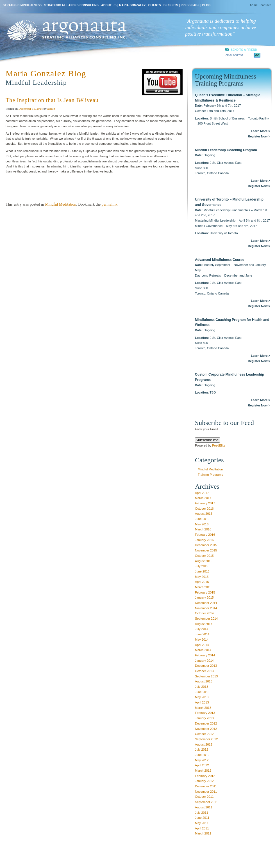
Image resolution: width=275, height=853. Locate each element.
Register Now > (259, 136)
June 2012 (202, 755)
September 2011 (206, 802)
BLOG (206, 5)
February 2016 (205, 534)
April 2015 (202, 581)
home (254, 5)
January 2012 (204, 781)
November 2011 (206, 791)
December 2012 (206, 723)
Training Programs (210, 474)
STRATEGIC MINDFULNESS (22, 5)
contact (266, 5)
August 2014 (203, 624)
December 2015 (206, 545)
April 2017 (202, 493)
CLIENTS (154, 5)
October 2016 (204, 508)
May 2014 (201, 639)
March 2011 (203, 833)
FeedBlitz (218, 445)
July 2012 (201, 749)
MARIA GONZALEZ (132, 5)
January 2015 (204, 597)
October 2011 (204, 796)
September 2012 (206, 739)
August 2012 (203, 744)
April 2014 (202, 645)
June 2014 (202, 634)
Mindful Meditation (60, 204)
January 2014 (204, 660)
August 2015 (203, 561)
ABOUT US (109, 5)
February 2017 (205, 503)
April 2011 (202, 828)
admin (51, 108)
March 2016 (203, 529)
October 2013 (204, 671)
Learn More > (260, 131)
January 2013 (204, 718)
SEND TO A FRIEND (244, 49)
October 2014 (204, 613)
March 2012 (203, 770)
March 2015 (203, 587)
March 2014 (203, 650)
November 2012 (206, 728)
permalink (109, 204)
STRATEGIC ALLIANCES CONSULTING (71, 5)
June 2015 (202, 571)
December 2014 (206, 602)
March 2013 (203, 707)
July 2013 (201, 686)
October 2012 (204, 733)
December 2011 (206, 786)
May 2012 (201, 760)
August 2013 (203, 681)
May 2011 (201, 823)
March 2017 (203, 498)
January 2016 (204, 540)
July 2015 (201, 566)
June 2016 (202, 519)
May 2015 (201, 576)
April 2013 (202, 702)
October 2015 (204, 555)
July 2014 (201, 629)
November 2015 (206, 550)
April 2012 (202, 765)
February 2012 (205, 776)
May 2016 (201, 524)
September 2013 (206, 676)
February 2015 (205, 592)
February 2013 (205, 712)
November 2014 (206, 608)
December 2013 (206, 665)
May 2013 (201, 697)
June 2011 (202, 817)
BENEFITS (170, 5)
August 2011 (203, 807)
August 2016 (203, 513)
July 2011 (201, 812)
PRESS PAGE (190, 5)
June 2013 (202, 692)
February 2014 (205, 655)
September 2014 (206, 618)
